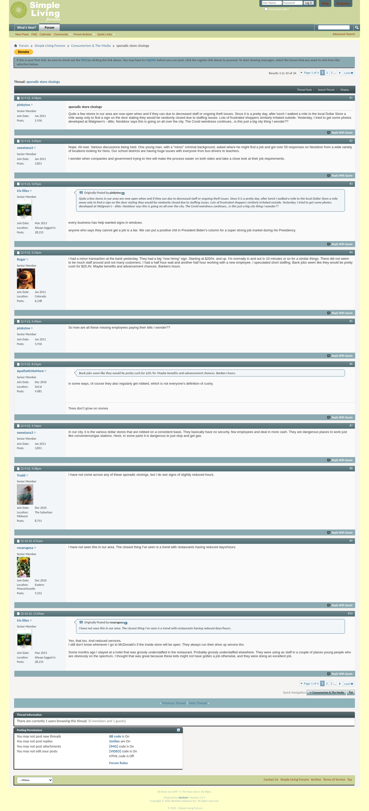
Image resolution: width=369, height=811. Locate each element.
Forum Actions (83, 34)
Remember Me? (276, 9)
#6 (351, 364)
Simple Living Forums (50, 46)
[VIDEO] (115, 751)
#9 (351, 541)
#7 (351, 425)
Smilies (114, 741)
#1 (351, 98)
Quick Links (104, 34)
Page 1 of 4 (311, 72)
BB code (115, 736)
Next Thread (198, 703)
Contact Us (271, 779)
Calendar (45, 34)
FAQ (34, 34)
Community (61, 34)
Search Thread (326, 89)
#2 (351, 141)
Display (345, 89)
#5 (351, 321)
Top (351, 692)
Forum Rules (118, 763)
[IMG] (113, 746)
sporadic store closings (43, 82)
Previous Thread (174, 703)
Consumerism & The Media (91, 46)
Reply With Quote (340, 132)
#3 (351, 184)
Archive (316, 779)
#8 (351, 468)
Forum (49, 27)
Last (349, 73)
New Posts (22, 34)
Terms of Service (334, 779)
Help (325, 3)
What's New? (26, 27)
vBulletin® (184, 797)
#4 (351, 252)
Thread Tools (304, 89)
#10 (350, 613)
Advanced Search (344, 34)
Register (343, 3)
